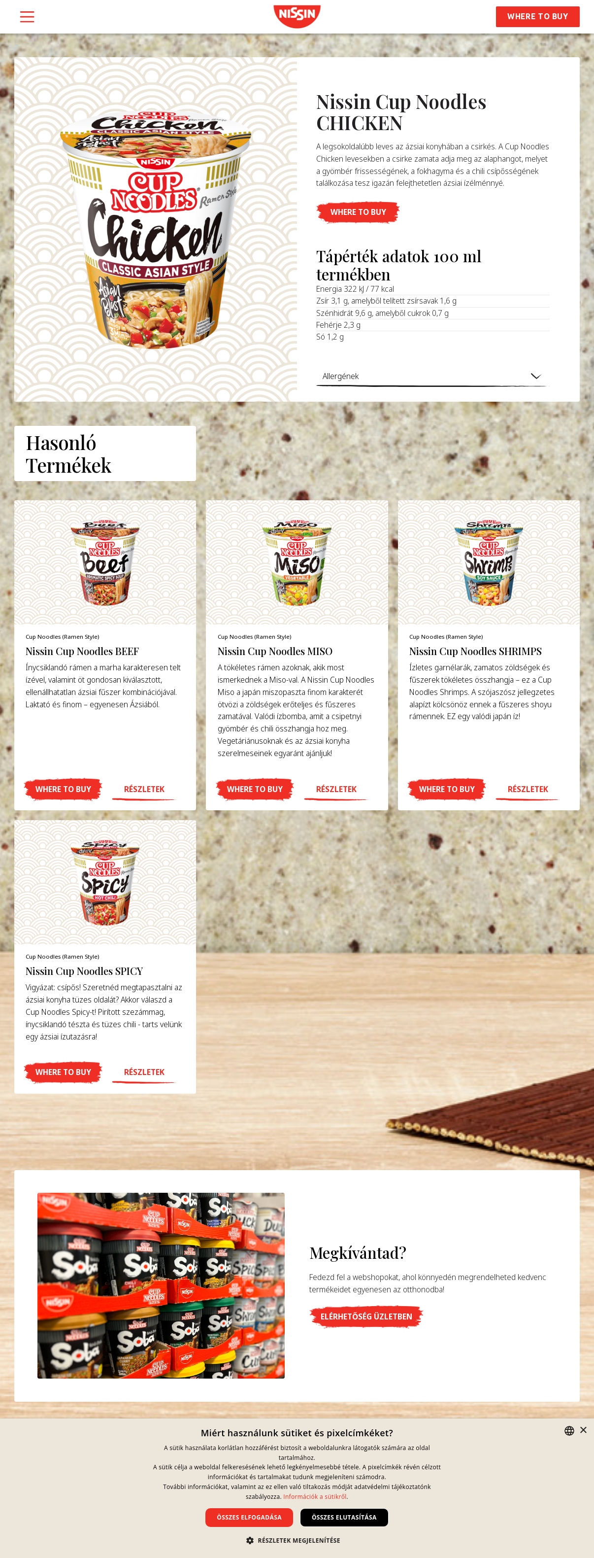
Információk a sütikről (314, 1496)
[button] (358, 212)
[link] (297, 17)
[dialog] (297, 1488)
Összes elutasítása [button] (344, 1517)
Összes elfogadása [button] (249, 1517)
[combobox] (569, 1431)
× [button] (583, 1430)
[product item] (105, 655)
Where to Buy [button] (537, 16)
